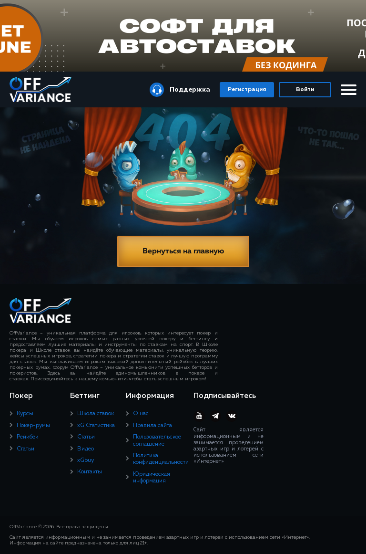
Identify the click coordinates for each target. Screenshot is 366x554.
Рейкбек (27, 437)
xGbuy (85, 460)
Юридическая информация (151, 477)
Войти (305, 90)
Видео (85, 449)
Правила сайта (152, 426)
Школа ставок (95, 414)
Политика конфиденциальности (161, 459)
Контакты (89, 472)
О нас (141, 414)
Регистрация (247, 90)
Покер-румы (33, 426)
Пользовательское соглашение (157, 440)
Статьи (25, 449)
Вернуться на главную (183, 251)
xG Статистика (96, 426)
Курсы (25, 414)
